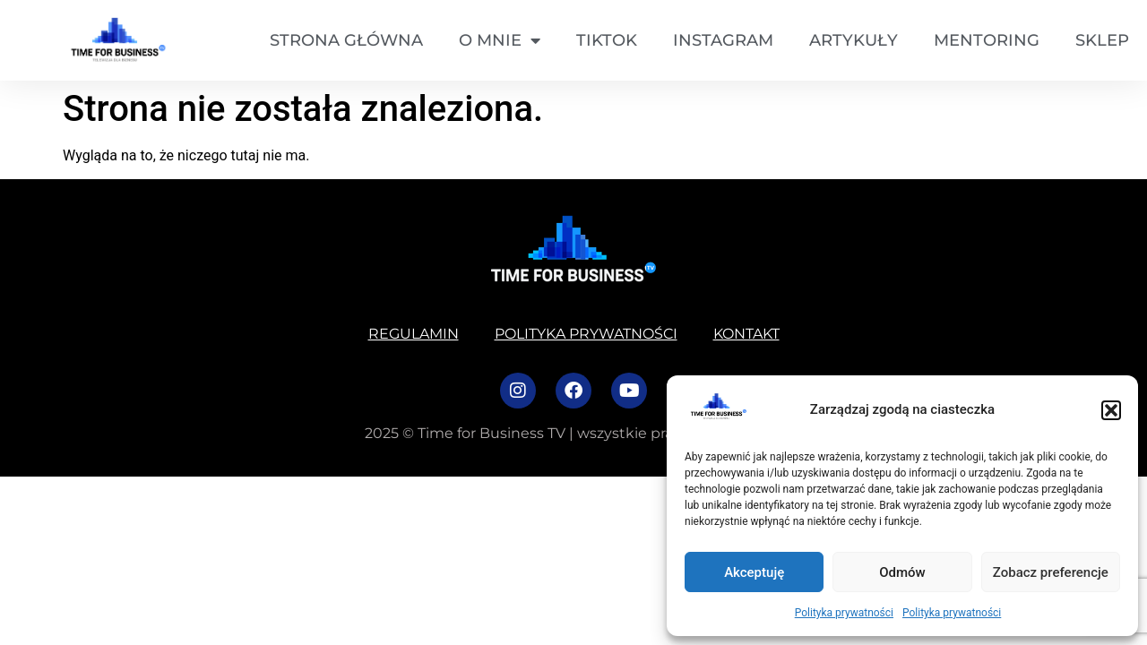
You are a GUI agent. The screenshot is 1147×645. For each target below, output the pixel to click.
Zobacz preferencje (1050, 572)
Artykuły (853, 40)
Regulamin (413, 333)
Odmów (902, 572)
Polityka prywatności (844, 612)
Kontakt (746, 333)
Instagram (723, 40)
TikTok (606, 40)
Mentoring (986, 40)
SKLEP (1102, 40)
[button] (1111, 410)
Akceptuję (754, 572)
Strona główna (346, 40)
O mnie (499, 40)
